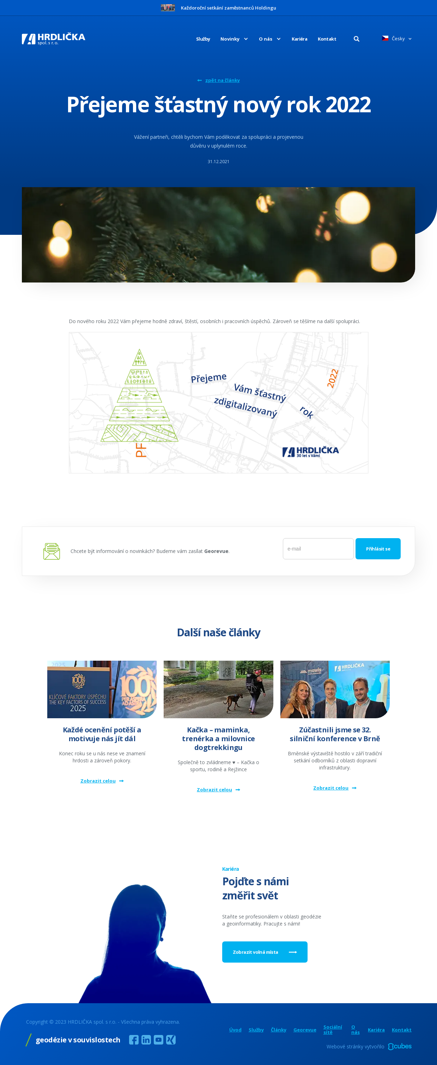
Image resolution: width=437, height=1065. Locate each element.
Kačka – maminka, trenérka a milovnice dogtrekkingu (218, 738)
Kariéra (299, 39)
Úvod (235, 1030)
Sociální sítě (332, 1029)
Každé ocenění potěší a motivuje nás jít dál (102, 734)
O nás (355, 1029)
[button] (229, 38)
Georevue (304, 1030)
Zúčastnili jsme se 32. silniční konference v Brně (335, 734)
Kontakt (327, 39)
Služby (203, 39)
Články (278, 1030)
